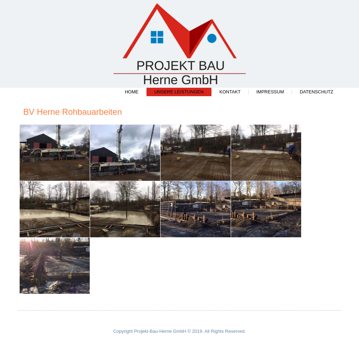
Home (131, 91)
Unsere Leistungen (179, 91)
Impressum (270, 91)
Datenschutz (316, 91)
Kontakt (230, 91)
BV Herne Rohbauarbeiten (72, 112)
